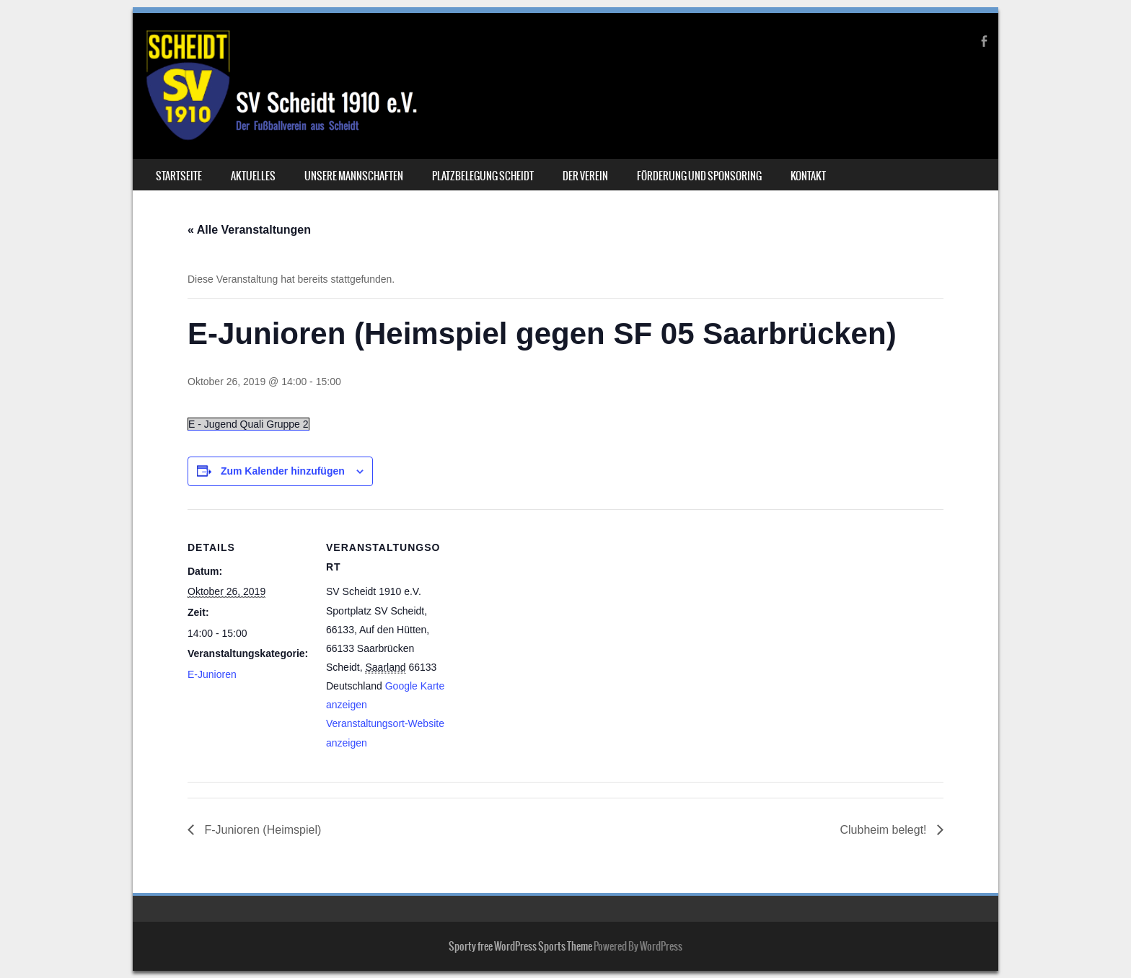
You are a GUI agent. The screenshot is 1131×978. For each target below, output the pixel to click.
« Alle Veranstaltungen (249, 230)
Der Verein (585, 176)
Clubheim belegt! (885, 830)
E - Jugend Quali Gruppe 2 (248, 424)
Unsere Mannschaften (353, 176)
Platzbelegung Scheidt (483, 176)
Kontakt (808, 176)
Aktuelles (253, 176)
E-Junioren (212, 674)
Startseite (179, 176)
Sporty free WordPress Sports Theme (520, 946)
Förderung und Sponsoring (699, 176)
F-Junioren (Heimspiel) (261, 830)
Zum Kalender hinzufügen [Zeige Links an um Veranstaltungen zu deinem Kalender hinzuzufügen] (283, 471)
